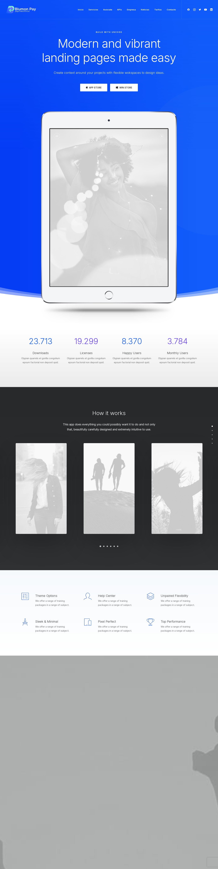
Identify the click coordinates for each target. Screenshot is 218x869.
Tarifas (158, 9)
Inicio (80, 9)
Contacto (171, 9)
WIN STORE (124, 87)
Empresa (131, 9)
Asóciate (107, 9)
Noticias (145, 9)
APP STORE (93, 87)
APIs (119, 9)
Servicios (93, 9)
